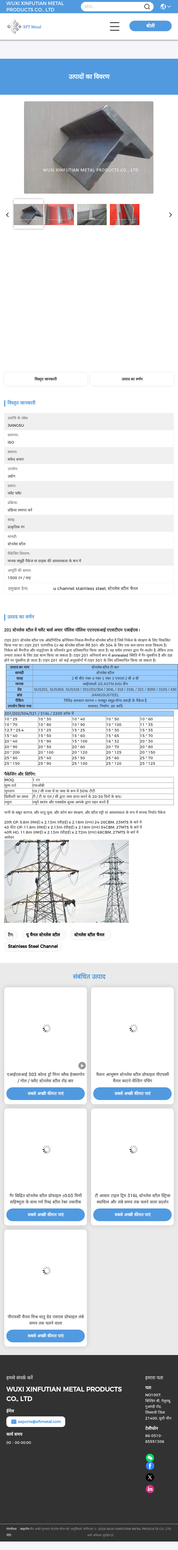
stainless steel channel (33, 946)
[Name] (147, 6)
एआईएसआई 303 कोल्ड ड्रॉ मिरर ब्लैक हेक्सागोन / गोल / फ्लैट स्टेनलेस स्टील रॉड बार (46, 1077)
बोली (150, 26)
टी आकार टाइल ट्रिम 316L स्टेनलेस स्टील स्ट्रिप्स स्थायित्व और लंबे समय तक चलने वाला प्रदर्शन (132, 1198)
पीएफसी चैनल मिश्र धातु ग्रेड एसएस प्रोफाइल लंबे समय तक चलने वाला (46, 1320)
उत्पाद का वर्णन (132, 379)
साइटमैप (24, 1529)
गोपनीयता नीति (11, 1532)
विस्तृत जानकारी (46, 379)
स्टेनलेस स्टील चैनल (89, 934)
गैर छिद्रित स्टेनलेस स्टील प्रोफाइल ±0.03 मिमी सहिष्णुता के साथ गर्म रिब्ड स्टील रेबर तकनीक (46, 1198)
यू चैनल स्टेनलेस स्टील (43, 934)
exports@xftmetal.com (36, 1422)
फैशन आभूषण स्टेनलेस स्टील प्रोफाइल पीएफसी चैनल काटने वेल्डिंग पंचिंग (132, 1077)
